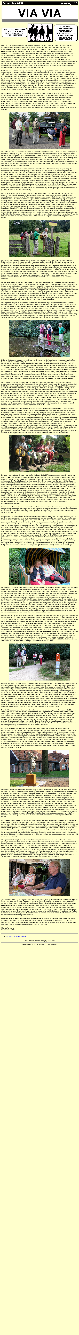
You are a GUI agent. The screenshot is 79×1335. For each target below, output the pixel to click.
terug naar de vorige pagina (16, 936)
